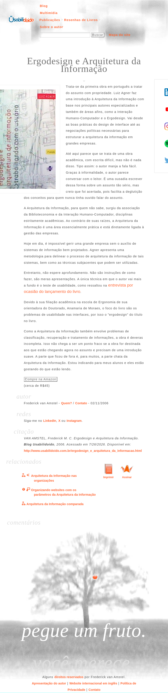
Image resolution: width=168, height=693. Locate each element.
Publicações (49, 20)
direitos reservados (69, 677)
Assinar (127, 477)
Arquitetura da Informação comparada (55, 504)
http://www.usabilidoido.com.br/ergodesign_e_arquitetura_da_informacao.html (83, 450)
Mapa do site (119, 35)
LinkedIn (49, 420)
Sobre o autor (51, 27)
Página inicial (21, 18)
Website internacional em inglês (93, 683)
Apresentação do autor (49, 683)
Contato (81, 403)
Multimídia (49, 13)
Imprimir (108, 477)
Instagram (74, 420)
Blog (44, 6)
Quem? (66, 403)
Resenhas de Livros (81, 20)
